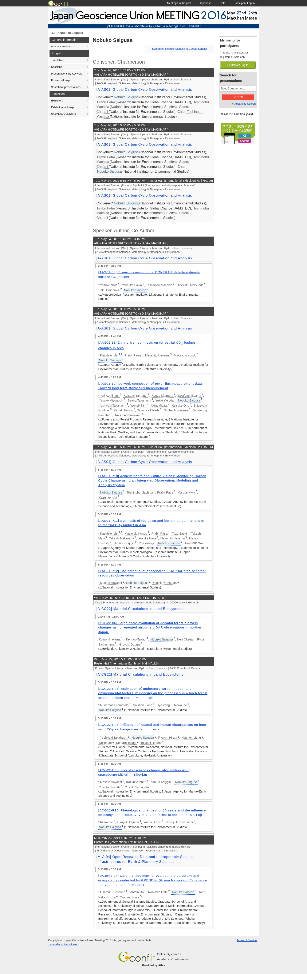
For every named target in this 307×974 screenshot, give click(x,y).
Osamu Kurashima (112, 892)
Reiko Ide (180, 705)
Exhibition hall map (62, 107)
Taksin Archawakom (128, 415)
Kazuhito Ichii (109, 355)
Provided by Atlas (153, 965)
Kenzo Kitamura (162, 395)
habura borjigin (161, 782)
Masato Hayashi (111, 582)
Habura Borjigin (124, 543)
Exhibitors (57, 100)
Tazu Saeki (179, 533)
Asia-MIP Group (195, 543)
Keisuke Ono (180, 405)
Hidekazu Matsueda (190, 285)
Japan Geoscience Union (63, 944)
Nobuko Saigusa (71, 33)
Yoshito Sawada (110, 787)
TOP (53, 33)
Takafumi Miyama (189, 395)
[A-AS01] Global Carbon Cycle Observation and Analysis (144, 89)
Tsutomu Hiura (130, 897)
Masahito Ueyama (157, 355)
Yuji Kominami (109, 395)
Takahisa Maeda (148, 410)
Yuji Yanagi (146, 543)
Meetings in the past (237, 114)
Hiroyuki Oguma (129, 644)
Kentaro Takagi (136, 639)
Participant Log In (237, 65)
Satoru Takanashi (139, 400)
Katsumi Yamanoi (135, 395)
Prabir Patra (106, 102)
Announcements (61, 46)
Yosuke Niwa (109, 285)
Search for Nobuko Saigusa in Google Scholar (179, 48)
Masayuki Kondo (185, 355)
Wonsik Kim (138, 405)
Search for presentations (65, 87)
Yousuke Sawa (132, 285)
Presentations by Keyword (67, 73)
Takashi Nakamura (121, 538)
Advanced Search (245, 103)
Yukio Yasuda (165, 400)
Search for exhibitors (63, 114)
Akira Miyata (159, 405)
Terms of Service (247, 940)
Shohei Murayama (176, 410)
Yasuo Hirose (152, 822)
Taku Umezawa (109, 290)
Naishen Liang (142, 705)
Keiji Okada (185, 639)
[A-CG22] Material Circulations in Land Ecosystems (140, 609)
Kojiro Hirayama (110, 639)
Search (237, 97)
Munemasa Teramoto (114, 705)
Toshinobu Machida (159, 285)
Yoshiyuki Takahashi (112, 405)
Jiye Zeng (163, 705)
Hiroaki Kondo (123, 410)
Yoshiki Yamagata (165, 582)
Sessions (56, 66)
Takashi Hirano (151, 743)
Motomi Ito (137, 892)
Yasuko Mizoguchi (111, 400)
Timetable (57, 60)
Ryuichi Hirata (167, 737)
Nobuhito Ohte (158, 892)
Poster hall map (60, 80)
